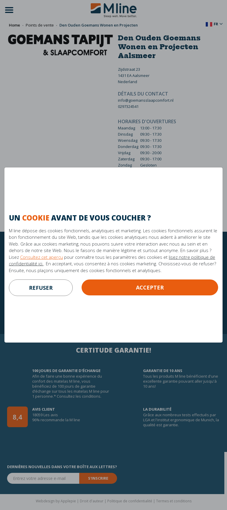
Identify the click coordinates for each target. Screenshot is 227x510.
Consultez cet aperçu (41, 257)
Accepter (150, 287)
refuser (41, 287)
